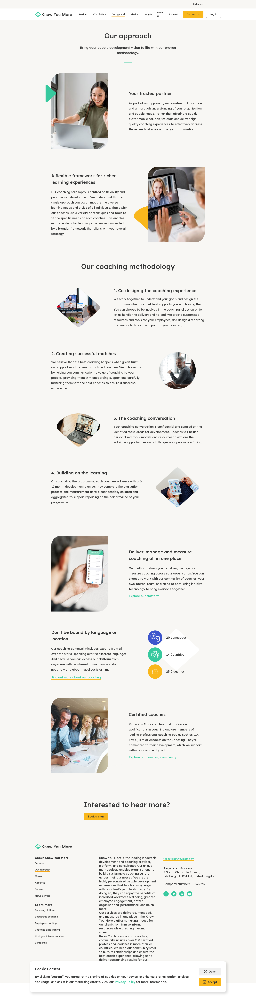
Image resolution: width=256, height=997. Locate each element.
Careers (39, 889)
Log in (213, 14)
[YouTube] (219, 4)
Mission (134, 14)
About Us (40, 882)
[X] (210, 4)
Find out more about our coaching (76, 677)
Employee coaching (46, 923)
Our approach (118, 14)
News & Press (42, 895)
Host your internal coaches (49, 936)
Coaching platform (45, 910)
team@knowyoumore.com (178, 858)
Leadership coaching (46, 916)
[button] (210, 971)
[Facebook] (205, 4)
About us (160, 14)
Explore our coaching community (152, 757)
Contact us (193, 14)
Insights (148, 14)
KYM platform (99, 14)
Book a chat (96, 816)
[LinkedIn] (215, 4)
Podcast (173, 14)
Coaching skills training (47, 929)
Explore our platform (144, 596)
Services (83, 14)
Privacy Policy (125, 982)
